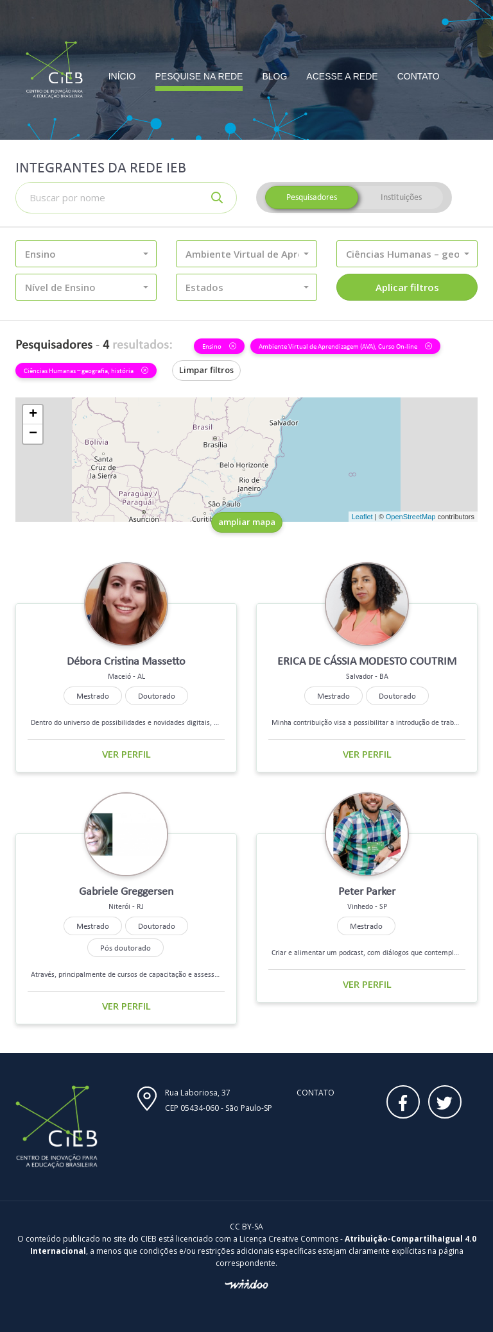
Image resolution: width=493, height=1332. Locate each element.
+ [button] (33, 414)
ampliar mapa (246, 522)
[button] (86, 253)
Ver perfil (126, 753)
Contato (315, 1092)
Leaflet (362, 516)
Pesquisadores (311, 197)
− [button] (33, 434)
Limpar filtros (206, 370)
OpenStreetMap (411, 516)
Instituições (401, 197)
